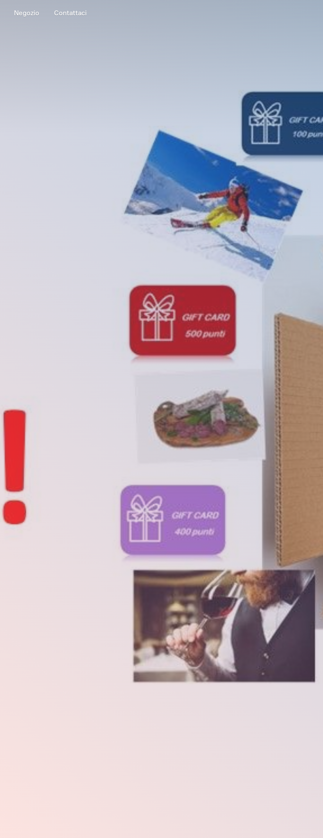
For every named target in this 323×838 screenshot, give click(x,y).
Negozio (26, 13)
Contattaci (70, 13)
